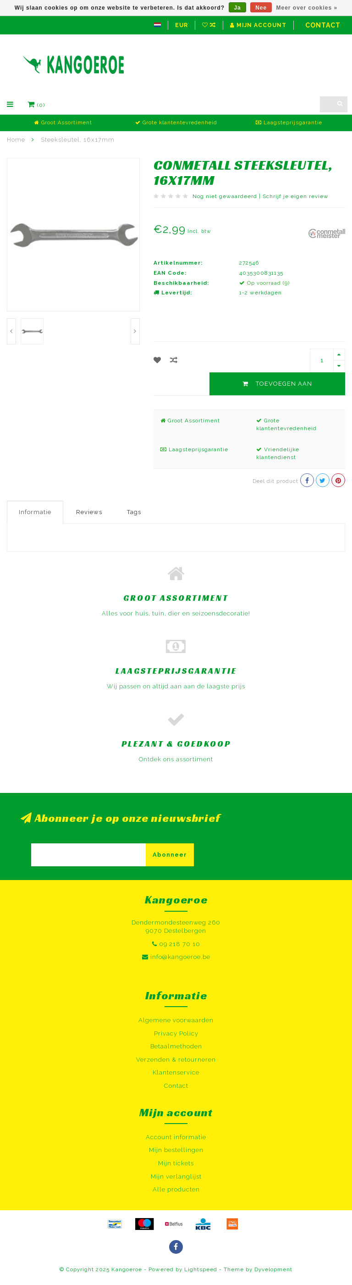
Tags (134, 512)
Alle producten (176, 1189)
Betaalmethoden (176, 1046)
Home (16, 139)
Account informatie (176, 1137)
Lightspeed (200, 1269)
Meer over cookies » (307, 8)
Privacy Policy (176, 1033)
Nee (261, 8)
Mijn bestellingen (176, 1150)
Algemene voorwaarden (176, 1020)
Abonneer (170, 854)
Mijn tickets (176, 1163)
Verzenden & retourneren (176, 1059)
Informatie (35, 512)
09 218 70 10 (179, 944)
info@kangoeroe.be (180, 956)
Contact (323, 25)
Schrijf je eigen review (296, 196)
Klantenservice (176, 1072)
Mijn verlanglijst (176, 1176)
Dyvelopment (273, 1269)
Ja (237, 8)
